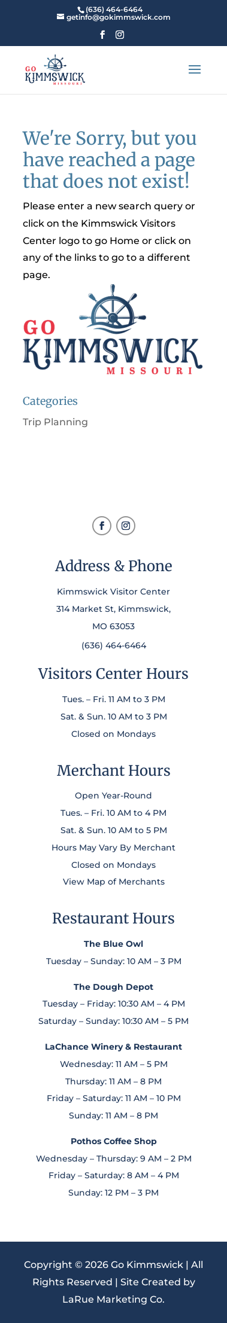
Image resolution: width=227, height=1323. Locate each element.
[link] (113, 9)
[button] (102, 38)
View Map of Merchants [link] (114, 881)
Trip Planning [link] (55, 422)
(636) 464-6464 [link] (113, 645)
